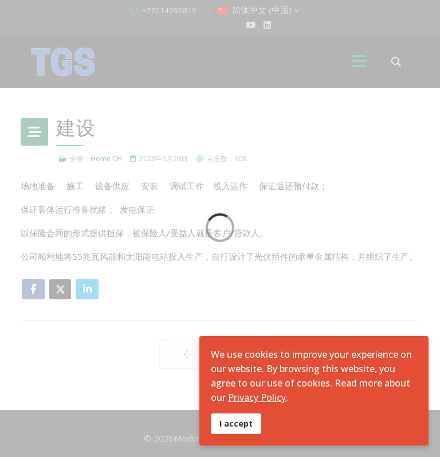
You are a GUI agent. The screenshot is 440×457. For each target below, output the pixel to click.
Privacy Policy (257, 397)
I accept (236, 423)
